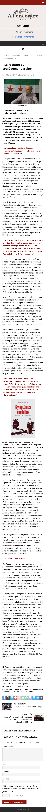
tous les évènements (24, 37)
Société (16, 56)
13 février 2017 (11, 75)
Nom (4, 764)
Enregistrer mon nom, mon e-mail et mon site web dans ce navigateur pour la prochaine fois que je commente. (22, 789)
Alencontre (24, 75)
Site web (5, 779)
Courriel (5, 771)
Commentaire (7, 746)
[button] (42, 2)
